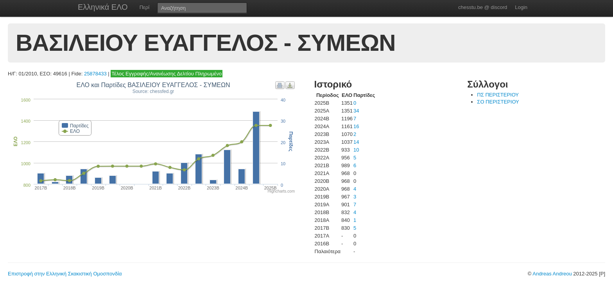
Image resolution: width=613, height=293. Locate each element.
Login (521, 7)
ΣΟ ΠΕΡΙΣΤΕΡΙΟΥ (498, 102)
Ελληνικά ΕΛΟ (103, 7)
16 (356, 126)
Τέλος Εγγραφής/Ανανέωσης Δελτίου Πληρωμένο (166, 74)
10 (356, 150)
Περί (144, 7)
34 (356, 111)
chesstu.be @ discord (482, 7)
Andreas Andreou (552, 274)
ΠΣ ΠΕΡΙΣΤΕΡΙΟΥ (498, 95)
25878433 (95, 74)
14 (356, 142)
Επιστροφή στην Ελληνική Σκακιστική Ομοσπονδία (65, 274)
